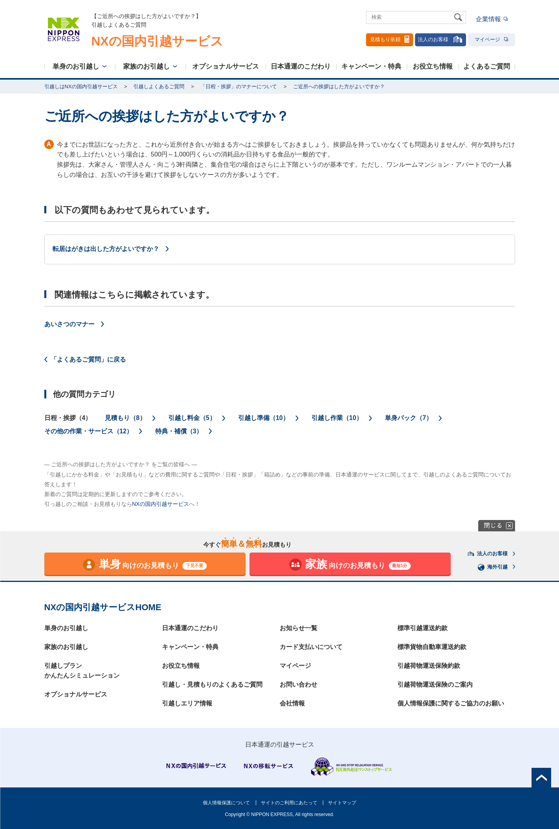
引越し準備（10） (263, 417)
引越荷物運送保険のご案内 (435, 684)
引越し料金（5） (192, 417)
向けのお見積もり (144, 564)
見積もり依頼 (389, 39)
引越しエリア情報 (187, 703)
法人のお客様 (440, 39)
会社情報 (292, 703)
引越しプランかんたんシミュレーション (82, 670)
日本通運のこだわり (301, 66)
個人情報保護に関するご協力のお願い (450, 703)
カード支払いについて (311, 647)
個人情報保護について (226, 802)
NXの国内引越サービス (160, 504)
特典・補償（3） (179, 431)
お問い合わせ (298, 684)
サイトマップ (342, 802)
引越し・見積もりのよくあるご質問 (212, 684)
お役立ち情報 (433, 66)
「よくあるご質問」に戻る (88, 359)
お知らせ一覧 (298, 628)
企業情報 (488, 19)
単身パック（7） (408, 417)
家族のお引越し (146, 66)
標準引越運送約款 (422, 628)
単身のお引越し (76, 66)
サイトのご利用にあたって (289, 802)
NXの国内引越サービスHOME (103, 607)
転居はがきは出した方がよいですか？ (106, 248)
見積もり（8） (125, 417)
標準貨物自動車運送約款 (431, 647)
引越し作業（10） (336, 417)
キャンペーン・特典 (371, 66)
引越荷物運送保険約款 (428, 665)
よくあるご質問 (486, 66)
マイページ (491, 39)
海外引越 (493, 567)
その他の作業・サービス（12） (88, 431)
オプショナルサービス (225, 66)
